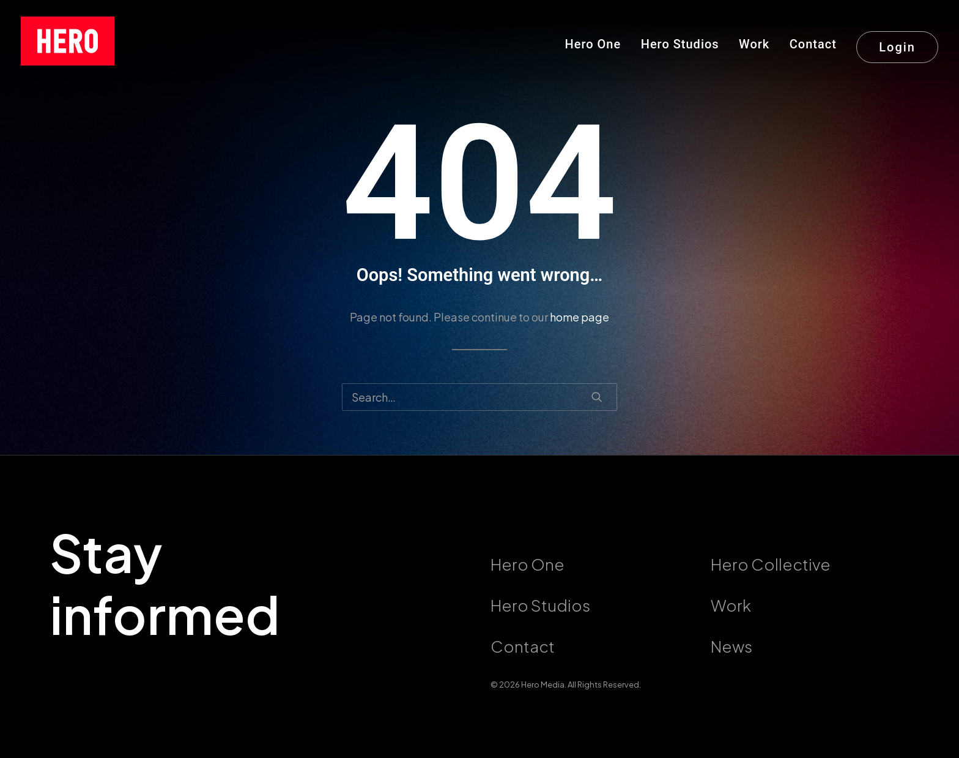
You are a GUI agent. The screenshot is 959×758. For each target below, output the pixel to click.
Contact (813, 44)
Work (754, 44)
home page (579, 317)
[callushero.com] (67, 41)
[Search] (479, 397)
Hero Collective (771, 564)
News (731, 646)
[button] (596, 396)
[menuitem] (597, 41)
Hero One (593, 44)
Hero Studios (680, 44)
